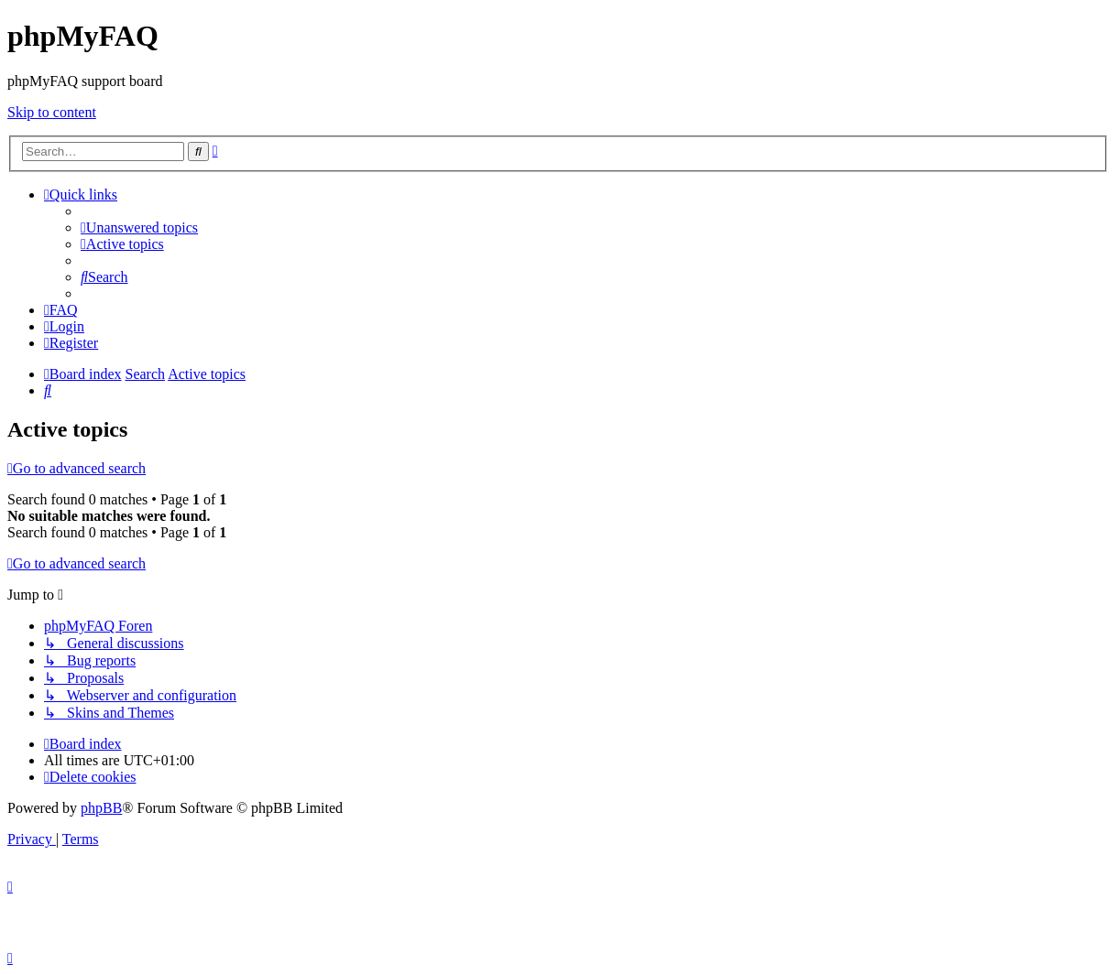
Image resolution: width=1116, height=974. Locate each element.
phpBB (101, 808)
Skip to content (51, 112)
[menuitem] (139, 227)
